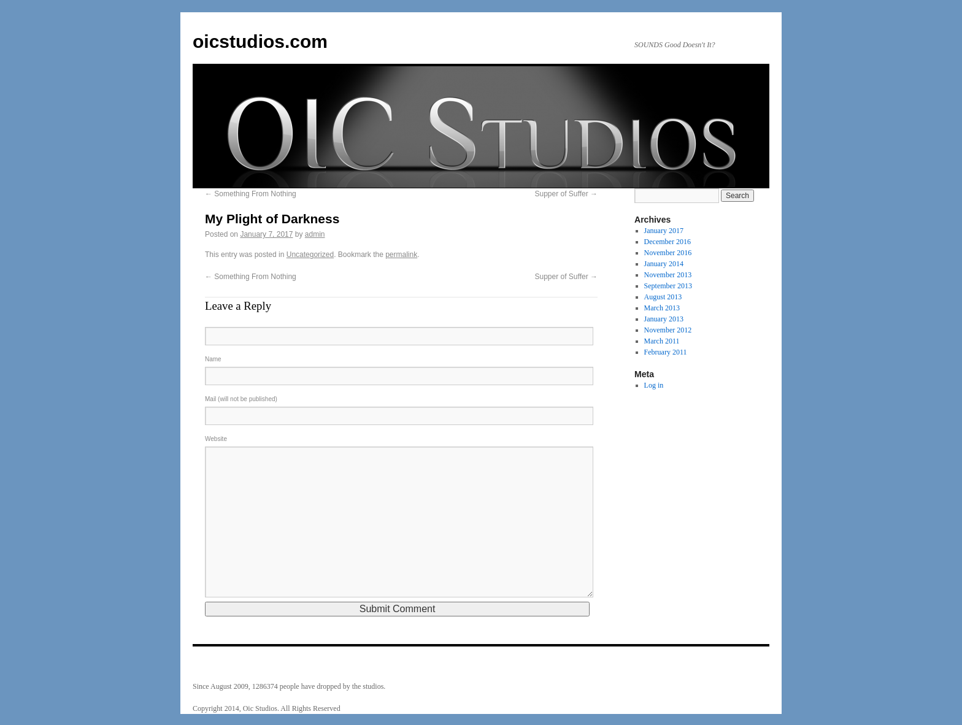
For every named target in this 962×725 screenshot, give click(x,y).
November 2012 (668, 330)
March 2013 (662, 308)
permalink (401, 254)
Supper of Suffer (566, 194)
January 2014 (663, 263)
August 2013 (663, 297)
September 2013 (668, 286)
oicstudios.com (260, 41)
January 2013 (663, 319)
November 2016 (668, 252)
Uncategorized (310, 254)
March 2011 (662, 341)
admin (315, 234)
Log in (654, 385)
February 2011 (665, 352)
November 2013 (668, 274)
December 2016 (667, 241)
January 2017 (663, 230)
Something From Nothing (250, 194)
